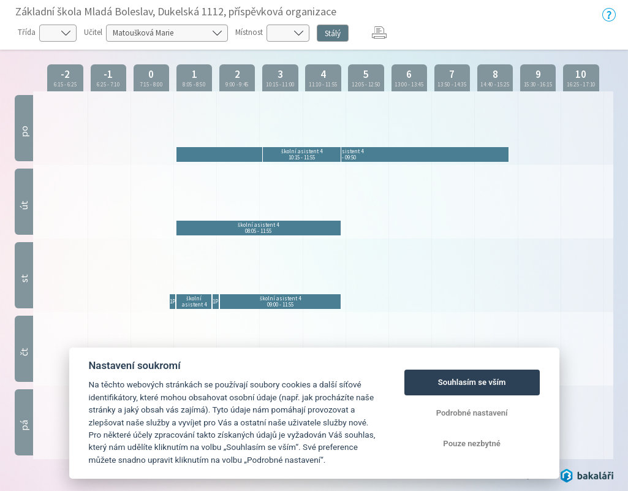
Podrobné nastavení (472, 412)
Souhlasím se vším (472, 382)
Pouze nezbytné (472, 443)
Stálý (333, 33)
